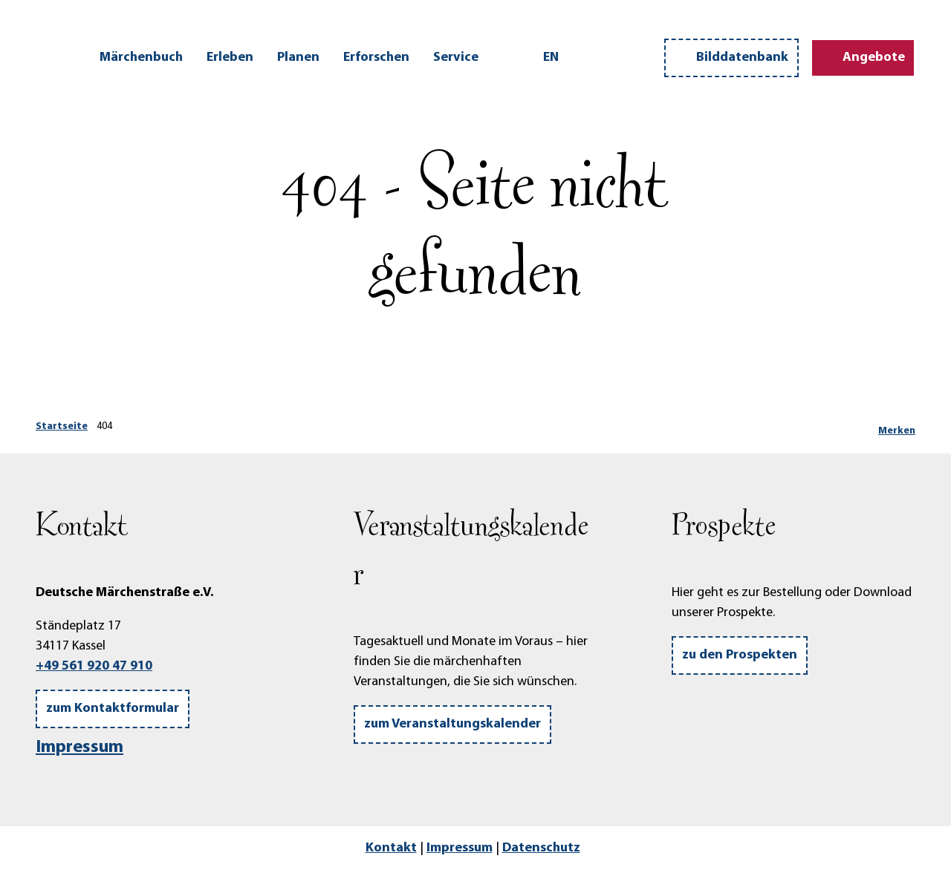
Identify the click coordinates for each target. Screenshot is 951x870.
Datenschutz (541, 848)
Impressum (79, 747)
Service (455, 57)
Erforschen (376, 57)
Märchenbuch (141, 57)
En (551, 57)
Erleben (230, 57)
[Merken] (896, 427)
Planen (298, 57)
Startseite (62, 426)
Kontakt (391, 848)
